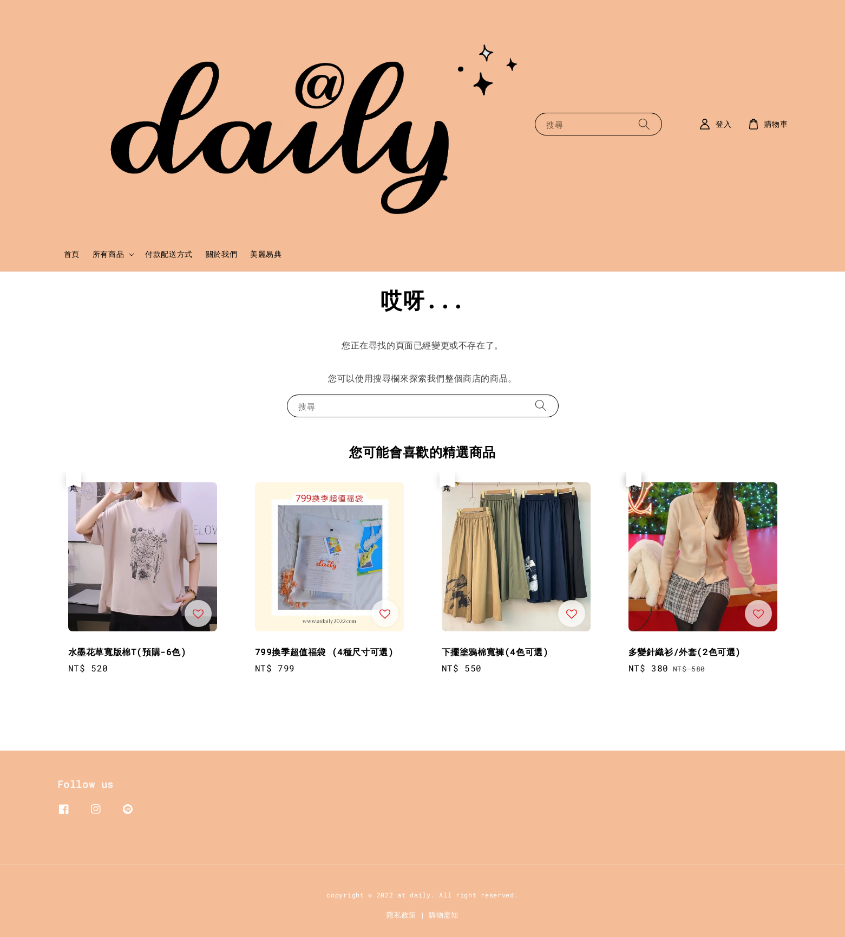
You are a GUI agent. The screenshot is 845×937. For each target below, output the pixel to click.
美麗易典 (265, 254)
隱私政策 (401, 915)
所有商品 (108, 254)
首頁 (72, 254)
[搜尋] (644, 123)
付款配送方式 (169, 254)
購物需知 (443, 915)
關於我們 (221, 254)
